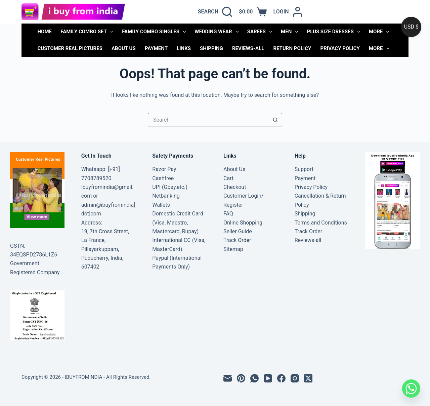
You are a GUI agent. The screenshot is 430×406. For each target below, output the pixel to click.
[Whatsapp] (411, 388)
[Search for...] (208, 119)
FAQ (228, 213)
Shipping (211, 48)
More (380, 32)
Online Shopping (242, 222)
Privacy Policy (340, 48)
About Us (124, 48)
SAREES (261, 32)
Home (45, 32)
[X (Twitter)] (308, 378)
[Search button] (275, 119)
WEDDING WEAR (218, 32)
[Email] (227, 378)
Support (304, 169)
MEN (291, 32)
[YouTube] (268, 378)
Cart (228, 178)
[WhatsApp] (254, 378)
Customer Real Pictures (70, 48)
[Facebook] (281, 378)
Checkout (234, 187)
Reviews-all (248, 48)
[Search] (215, 12)
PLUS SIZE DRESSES (334, 32)
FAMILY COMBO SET (88, 32)
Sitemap (233, 249)
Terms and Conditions (321, 222)
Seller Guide (237, 231)
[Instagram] (295, 378)
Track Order (237, 240)
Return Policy (292, 48)
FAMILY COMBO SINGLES (155, 32)
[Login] (288, 12)
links (184, 48)
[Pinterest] (241, 378)
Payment (156, 48)
